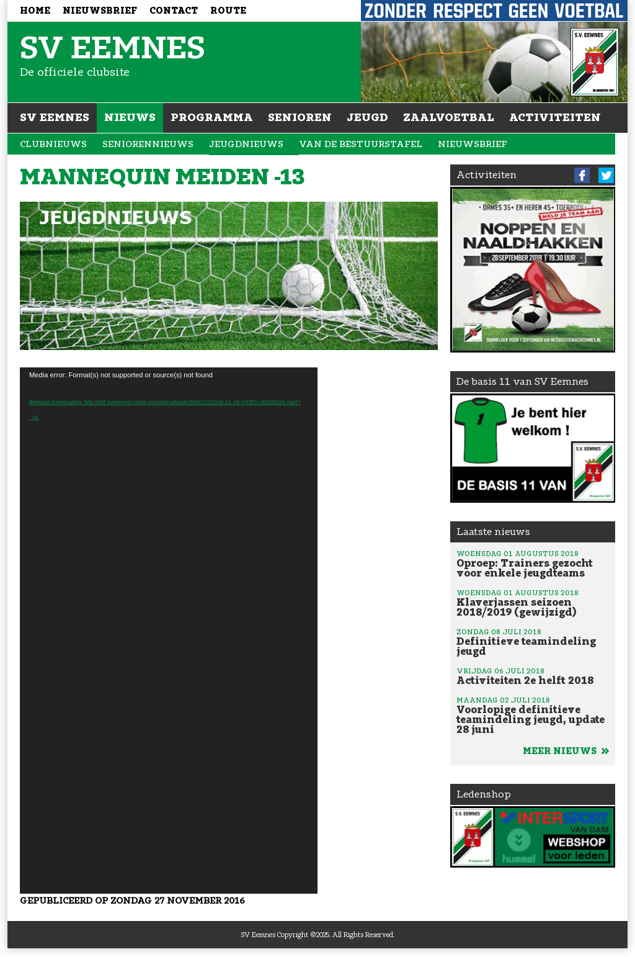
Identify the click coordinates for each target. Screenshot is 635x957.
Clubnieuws (53, 144)
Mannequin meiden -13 (162, 177)
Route (228, 11)
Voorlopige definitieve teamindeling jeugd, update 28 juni (532, 715)
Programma (212, 117)
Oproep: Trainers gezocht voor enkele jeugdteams (532, 563)
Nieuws (130, 117)
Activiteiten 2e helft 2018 (532, 676)
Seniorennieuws (147, 144)
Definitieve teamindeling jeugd (532, 642)
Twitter (606, 175)
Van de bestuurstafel (360, 144)
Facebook (582, 175)
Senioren (300, 117)
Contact (173, 11)
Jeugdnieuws (246, 144)
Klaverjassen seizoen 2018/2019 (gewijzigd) (532, 603)
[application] (169, 630)
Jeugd (367, 117)
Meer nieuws (566, 751)
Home (35, 11)
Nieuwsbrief (100, 11)
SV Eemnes (54, 117)
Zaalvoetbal (448, 117)
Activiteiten (555, 117)
